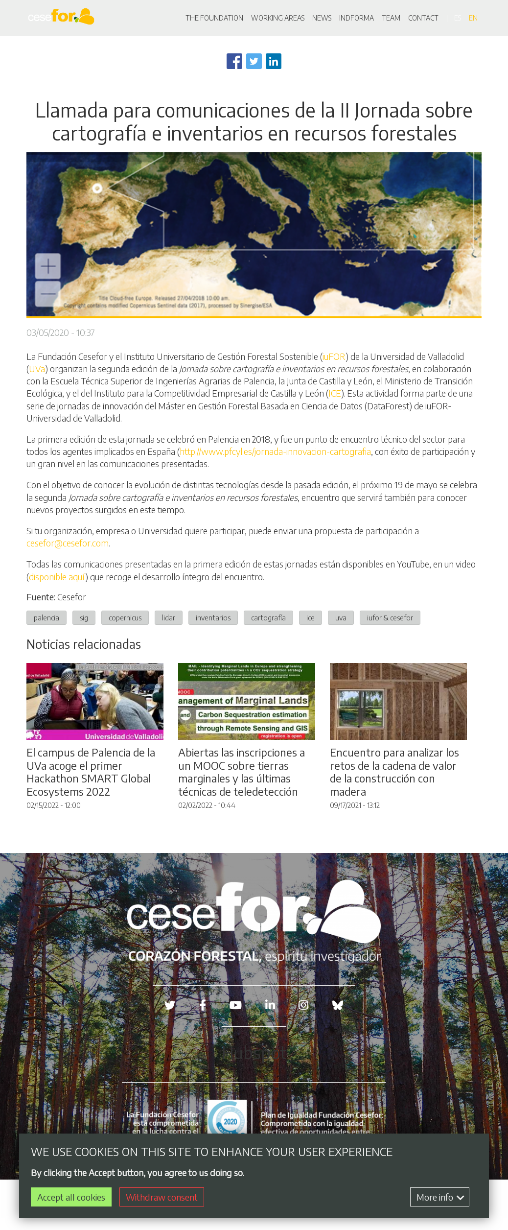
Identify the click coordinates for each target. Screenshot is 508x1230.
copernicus (125, 617)
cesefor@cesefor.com (67, 542)
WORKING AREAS (277, 18)
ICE (334, 393)
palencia (46, 617)
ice (310, 617)
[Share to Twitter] (254, 61)
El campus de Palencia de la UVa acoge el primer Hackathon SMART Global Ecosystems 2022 (90, 771)
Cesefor (71, 596)
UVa (37, 368)
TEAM (391, 18)
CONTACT (423, 18)
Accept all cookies (71, 1197)
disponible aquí (57, 576)
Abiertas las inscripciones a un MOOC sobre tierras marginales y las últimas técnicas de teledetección (241, 771)
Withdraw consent (162, 1197)
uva (340, 617)
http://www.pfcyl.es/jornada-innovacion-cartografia (275, 451)
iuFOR (334, 356)
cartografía (268, 617)
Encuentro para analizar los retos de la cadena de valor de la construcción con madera (394, 771)
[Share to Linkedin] (273, 61)
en (473, 18)
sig (84, 617)
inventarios (213, 617)
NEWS (321, 18)
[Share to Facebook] (234, 61)
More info (440, 1197)
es (457, 18)
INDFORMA (356, 18)
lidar (168, 617)
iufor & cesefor (390, 617)
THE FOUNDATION (214, 18)
